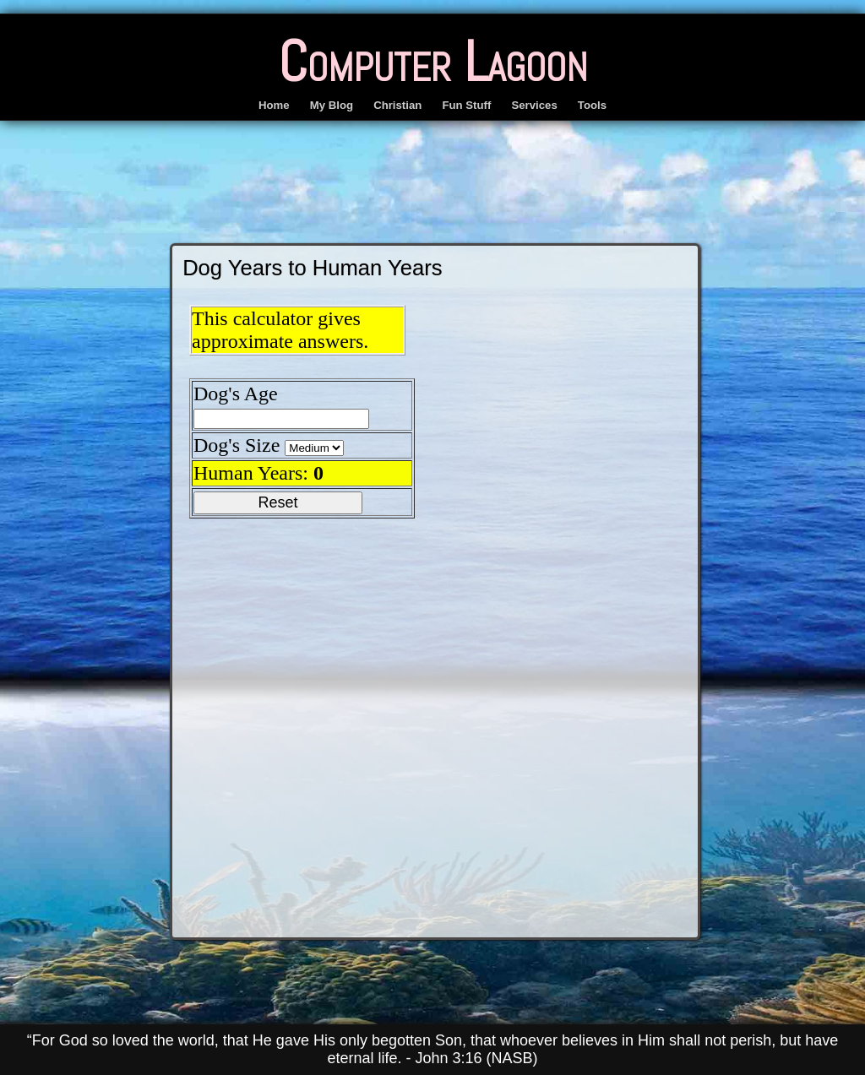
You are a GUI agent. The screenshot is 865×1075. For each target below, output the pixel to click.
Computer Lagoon (433, 61)
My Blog (331, 105)
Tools (592, 105)
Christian (397, 105)
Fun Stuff (466, 105)
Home (274, 105)
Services (534, 105)
